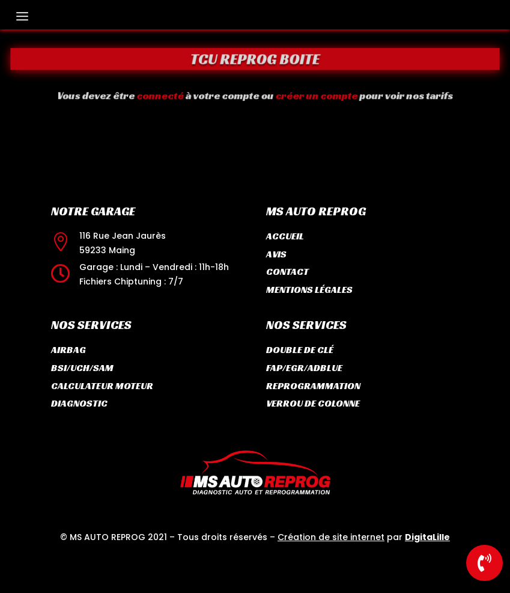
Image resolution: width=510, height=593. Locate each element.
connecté (170, 96)
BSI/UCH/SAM (82, 367)
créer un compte (310, 96)
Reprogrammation (313, 385)
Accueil (285, 236)
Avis (276, 254)
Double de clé (299, 349)
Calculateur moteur (102, 385)
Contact (287, 271)
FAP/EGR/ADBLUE (304, 367)
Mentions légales (309, 289)
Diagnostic (79, 403)
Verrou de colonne (313, 403)
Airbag (68, 349)
